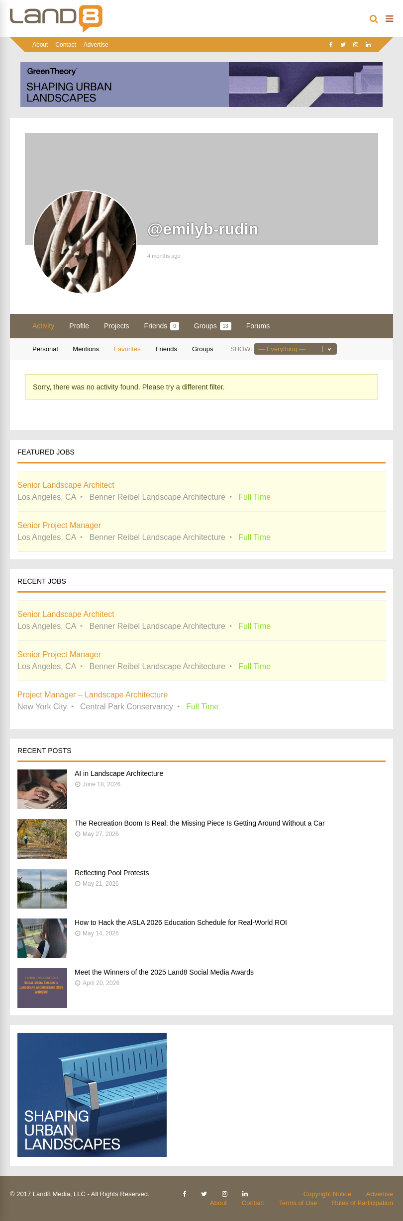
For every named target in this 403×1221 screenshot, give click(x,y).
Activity (43, 326)
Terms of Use (298, 1203)
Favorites (127, 349)
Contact (65, 44)
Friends (161, 326)
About (40, 44)
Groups (212, 326)
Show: (241, 349)
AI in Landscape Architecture (119, 773)
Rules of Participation (362, 1203)
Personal (45, 349)
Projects (116, 326)
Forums (258, 326)
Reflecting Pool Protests (112, 873)
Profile (79, 326)
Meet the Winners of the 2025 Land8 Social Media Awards (164, 972)
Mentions (86, 349)
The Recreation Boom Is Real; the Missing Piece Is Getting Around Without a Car (200, 823)
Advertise (96, 44)
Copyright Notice (327, 1194)
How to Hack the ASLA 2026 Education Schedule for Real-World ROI (181, 922)
